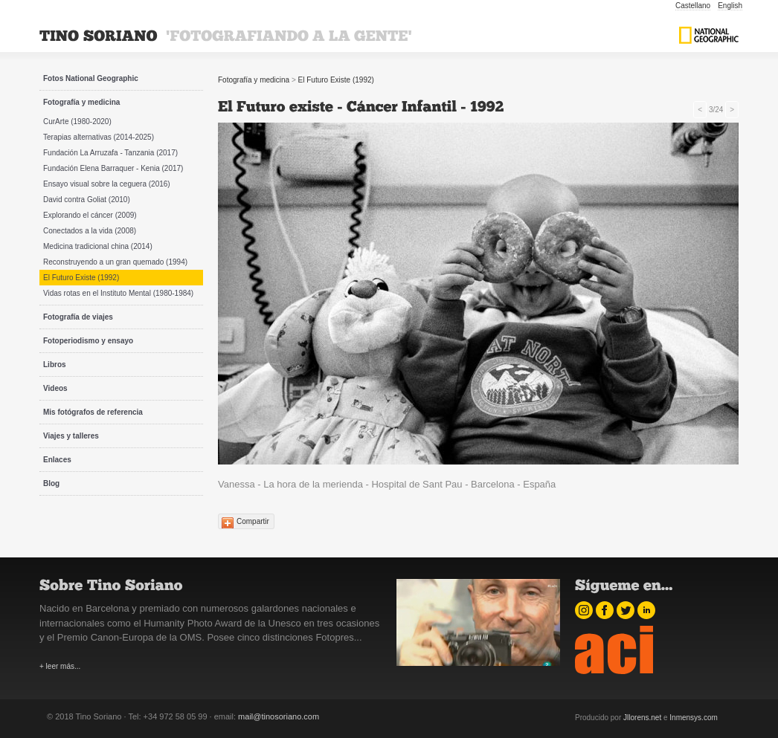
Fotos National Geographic (90, 78)
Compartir (253, 521)
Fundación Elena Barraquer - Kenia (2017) (113, 168)
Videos (55, 388)
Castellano (692, 5)
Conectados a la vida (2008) (89, 231)
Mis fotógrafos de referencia (93, 412)
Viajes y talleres (71, 436)
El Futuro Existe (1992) (81, 277)
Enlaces (57, 460)
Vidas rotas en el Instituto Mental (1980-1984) (118, 293)
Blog (51, 483)
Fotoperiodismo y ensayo (88, 341)
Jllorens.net (642, 717)
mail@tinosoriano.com (278, 716)
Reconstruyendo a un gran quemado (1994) (115, 262)
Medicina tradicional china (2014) (97, 246)
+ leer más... (59, 666)
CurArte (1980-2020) (77, 121)
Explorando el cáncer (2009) (90, 215)
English (730, 5)
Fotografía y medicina (81, 102)
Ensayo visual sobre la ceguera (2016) (106, 184)
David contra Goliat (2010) (86, 199)
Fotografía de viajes (78, 317)
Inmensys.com (693, 717)
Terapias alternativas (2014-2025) (98, 137)
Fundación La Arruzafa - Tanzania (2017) (110, 153)
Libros (54, 364)
